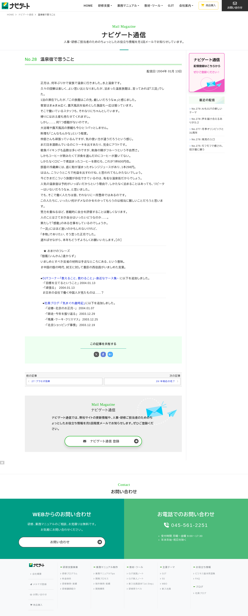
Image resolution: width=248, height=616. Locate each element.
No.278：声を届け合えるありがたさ (205, 120)
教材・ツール (136, 568)
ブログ (199, 587)
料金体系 (65, 579)
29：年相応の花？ (164, 381)
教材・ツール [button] (152, 5)
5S (162, 579)
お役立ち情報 (203, 568)
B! (110, 354)
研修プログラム (69, 574)
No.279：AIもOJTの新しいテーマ (205, 110)
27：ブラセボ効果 (42, 381)
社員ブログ (199, 594)
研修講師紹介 (68, 589)
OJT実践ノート (135, 574)
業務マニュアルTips (104, 574)
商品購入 (208, 5)
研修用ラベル (134, 589)
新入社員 (165, 589)
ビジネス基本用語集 (204, 574)
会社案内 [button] (185, 5)
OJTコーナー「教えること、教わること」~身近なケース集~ (79, 278)
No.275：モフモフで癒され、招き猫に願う (206, 147)
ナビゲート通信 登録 (101, 442)
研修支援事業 (70, 568)
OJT (171, 5)
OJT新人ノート (135, 579)
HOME (88, 5)
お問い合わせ (234, 5)
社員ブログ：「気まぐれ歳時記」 (64, 303)
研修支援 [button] (104, 5)
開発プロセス (101, 579)
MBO (163, 584)
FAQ (196, 579)
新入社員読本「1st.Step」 (140, 584)
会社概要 (37, 573)
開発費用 (99, 589)
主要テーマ (169, 568)
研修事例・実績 (68, 584)
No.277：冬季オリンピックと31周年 (206, 131)
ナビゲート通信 (25, 14)
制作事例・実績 (102, 584)
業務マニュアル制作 (106, 568)
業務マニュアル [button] (127, 5)
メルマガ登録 (39, 580)
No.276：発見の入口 (203, 139)
